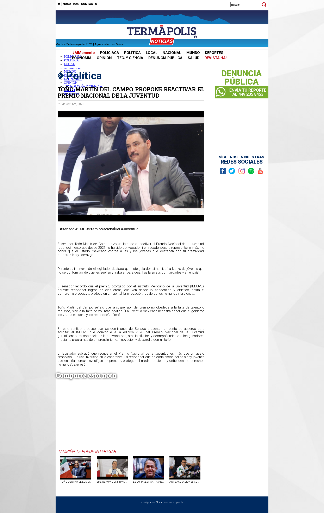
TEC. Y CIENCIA (130, 58)
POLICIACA (109, 52)
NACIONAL (172, 52)
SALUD (193, 58)
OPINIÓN (104, 58)
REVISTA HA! (216, 58)
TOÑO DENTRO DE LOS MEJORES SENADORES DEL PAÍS (75, 481)
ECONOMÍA (82, 58)
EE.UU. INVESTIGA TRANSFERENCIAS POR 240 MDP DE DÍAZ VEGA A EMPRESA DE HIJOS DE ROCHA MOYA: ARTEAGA (148, 481)
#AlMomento (83, 52)
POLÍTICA (132, 52)
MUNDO (193, 52)
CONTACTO (89, 4)
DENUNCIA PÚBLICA (165, 58)
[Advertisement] (131, 418)
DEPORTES (214, 52)
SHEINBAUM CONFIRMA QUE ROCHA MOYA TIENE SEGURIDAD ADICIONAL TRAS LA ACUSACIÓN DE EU (112, 481)
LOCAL (151, 52)
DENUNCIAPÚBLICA (242, 77)
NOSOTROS (71, 4)
